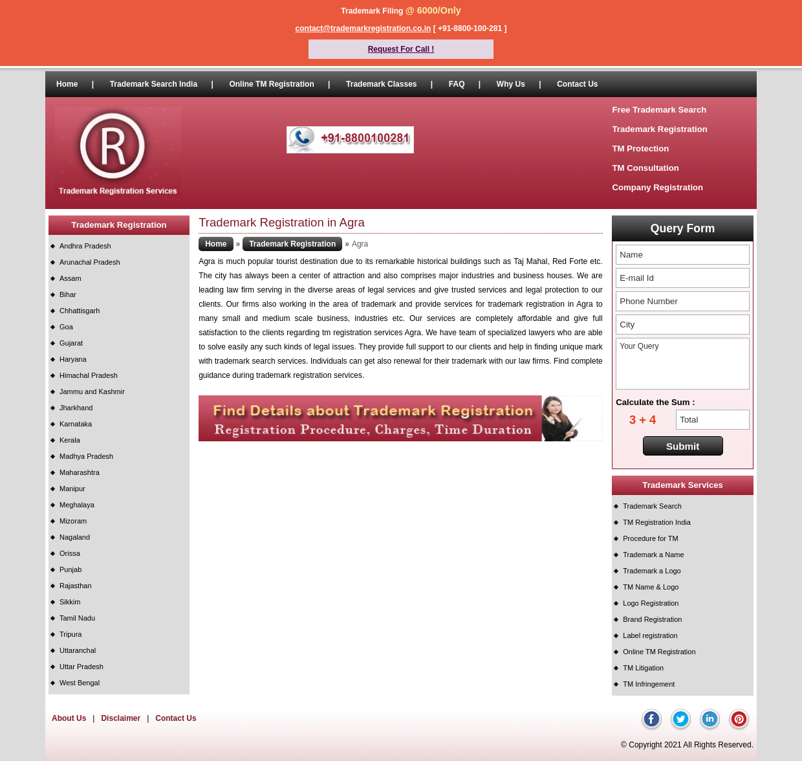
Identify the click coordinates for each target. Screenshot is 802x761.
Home (67, 84)
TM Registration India (657, 522)
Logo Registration (650, 603)
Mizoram (73, 521)
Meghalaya (77, 505)
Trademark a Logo (651, 571)
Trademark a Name (653, 554)
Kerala (70, 440)
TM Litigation (643, 668)
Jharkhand (76, 408)
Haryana (73, 359)
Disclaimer (120, 718)
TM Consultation (645, 168)
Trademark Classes (381, 84)
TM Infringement (649, 684)
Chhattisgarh (80, 310)
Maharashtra (80, 472)
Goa (66, 327)
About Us (69, 718)
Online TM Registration (271, 84)
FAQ (457, 84)
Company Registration (657, 187)
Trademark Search (652, 506)
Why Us (511, 84)
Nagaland (75, 537)
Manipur (72, 488)
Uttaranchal (78, 650)
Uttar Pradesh (81, 666)
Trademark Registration (659, 129)
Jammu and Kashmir (92, 391)
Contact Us (577, 84)
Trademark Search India (153, 84)
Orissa (70, 553)
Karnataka (76, 424)
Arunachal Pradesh (90, 262)
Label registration (650, 635)
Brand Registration (652, 619)
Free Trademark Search (659, 110)
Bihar (68, 294)
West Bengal (80, 683)
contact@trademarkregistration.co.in (363, 28)
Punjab (70, 569)
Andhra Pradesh (85, 246)
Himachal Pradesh (89, 375)
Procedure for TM (650, 538)
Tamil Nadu (77, 618)
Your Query (683, 364)
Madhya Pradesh (86, 456)
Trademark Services (682, 485)
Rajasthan (76, 586)
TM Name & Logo (650, 587)
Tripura (70, 634)
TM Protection (640, 148)
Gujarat (71, 343)
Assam (70, 278)
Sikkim (70, 602)
